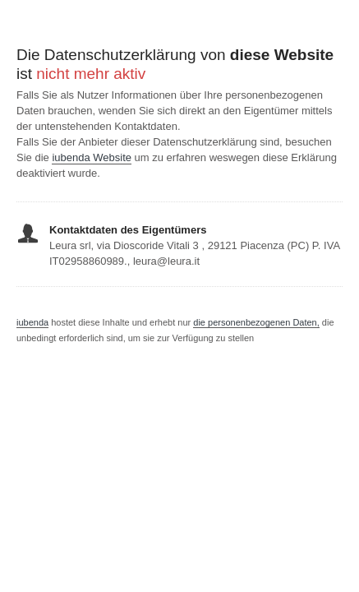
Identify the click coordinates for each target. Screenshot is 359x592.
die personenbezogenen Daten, (256, 322)
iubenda (32, 322)
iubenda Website (91, 157)
